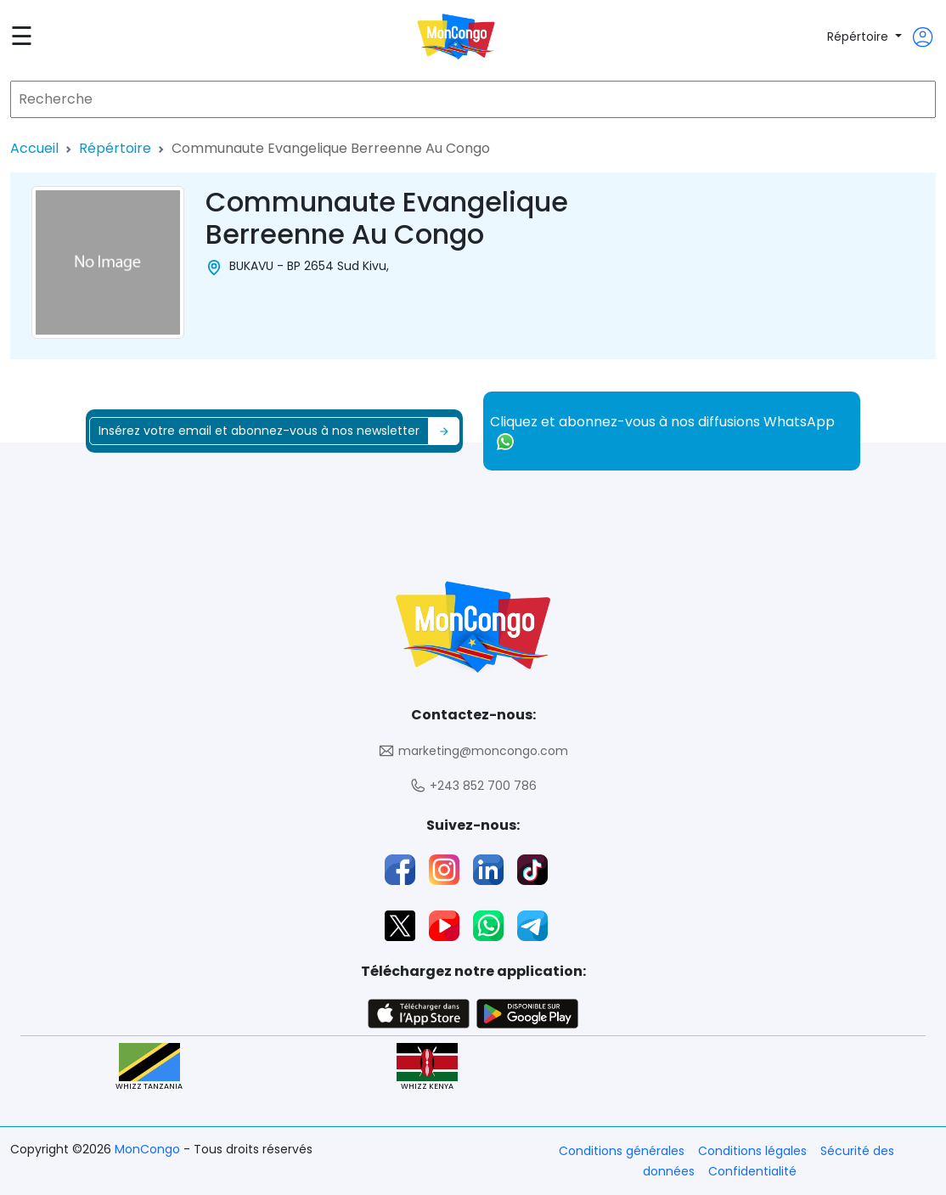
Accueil (34, 148)
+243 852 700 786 (473, 786)
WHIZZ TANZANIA (149, 1067)
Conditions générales (621, 1150)
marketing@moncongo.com (473, 751)
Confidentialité (752, 1171)
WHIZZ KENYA (427, 1067)
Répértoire (859, 36)
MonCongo (149, 1149)
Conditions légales (752, 1150)
